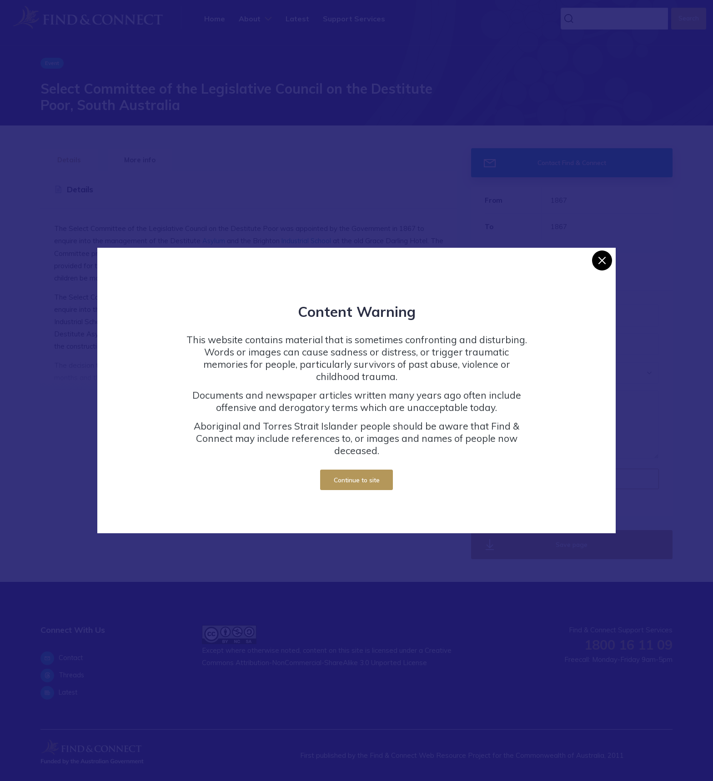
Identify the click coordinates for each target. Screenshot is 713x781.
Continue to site (357, 480)
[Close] (602, 260)
